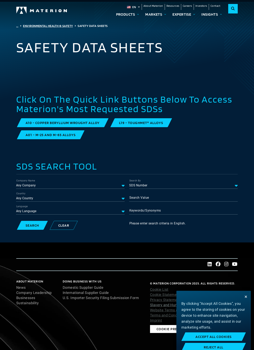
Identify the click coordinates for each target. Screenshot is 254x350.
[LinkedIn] (210, 265)
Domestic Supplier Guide (83, 288)
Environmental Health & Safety (48, 26)
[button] (63, 122)
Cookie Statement (165, 295)
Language (22, 206)
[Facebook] (218, 265)
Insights (209, 14)
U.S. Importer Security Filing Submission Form (101, 298)
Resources (172, 5)
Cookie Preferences (176, 329)
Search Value (139, 197)
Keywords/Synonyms (145, 210)
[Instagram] (226, 265)
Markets (153, 14)
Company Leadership (34, 293)
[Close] (245, 305)
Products (125, 14)
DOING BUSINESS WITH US (82, 281)
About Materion (153, 5)
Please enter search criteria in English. (157, 223)
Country (20, 193)
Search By (135, 180)
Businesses (25, 298)
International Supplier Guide (86, 293)
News (21, 288)
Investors (201, 5)
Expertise (181, 14)
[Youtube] (235, 265)
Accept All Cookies (213, 346)
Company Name (25, 180)
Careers (187, 5)
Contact (215, 5)
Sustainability (27, 303)
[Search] (233, 8)
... (17, 26)
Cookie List (159, 290)
